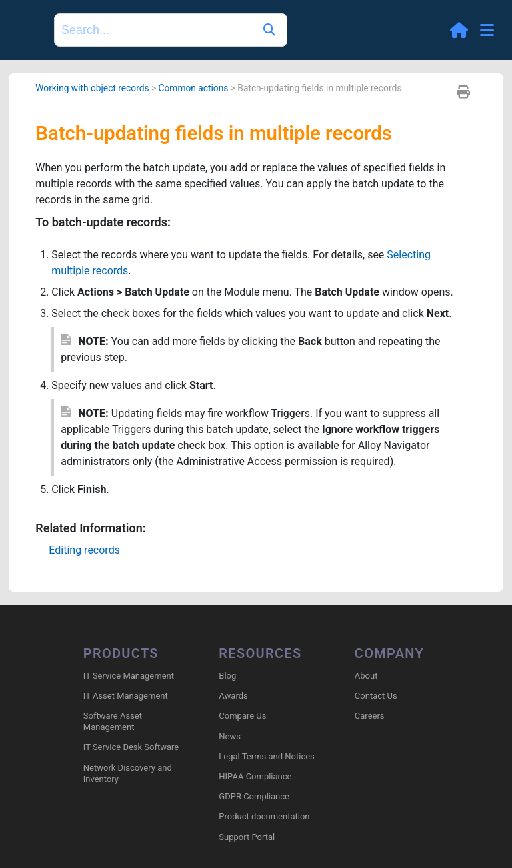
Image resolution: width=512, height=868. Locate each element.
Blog (227, 676)
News (230, 736)
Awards (233, 696)
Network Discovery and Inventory (127, 773)
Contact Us (376, 696)
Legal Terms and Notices (266, 756)
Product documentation (264, 816)
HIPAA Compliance (255, 776)
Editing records (84, 550)
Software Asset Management (112, 721)
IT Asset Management (125, 696)
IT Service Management (128, 676)
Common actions (194, 88)
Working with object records (92, 88)
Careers (370, 716)
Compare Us (242, 716)
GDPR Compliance (254, 796)
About (366, 676)
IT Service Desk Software (131, 747)
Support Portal (247, 837)
